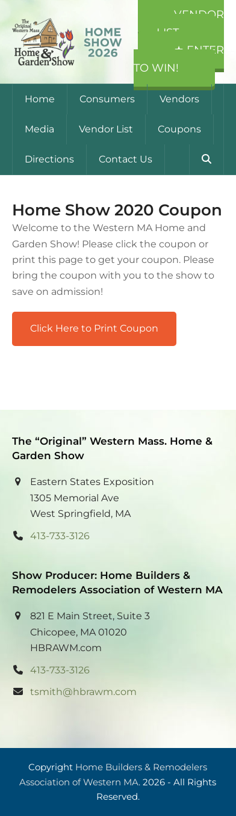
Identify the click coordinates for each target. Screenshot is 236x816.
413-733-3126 (60, 536)
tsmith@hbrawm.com (83, 691)
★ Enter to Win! (179, 59)
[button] (206, 159)
